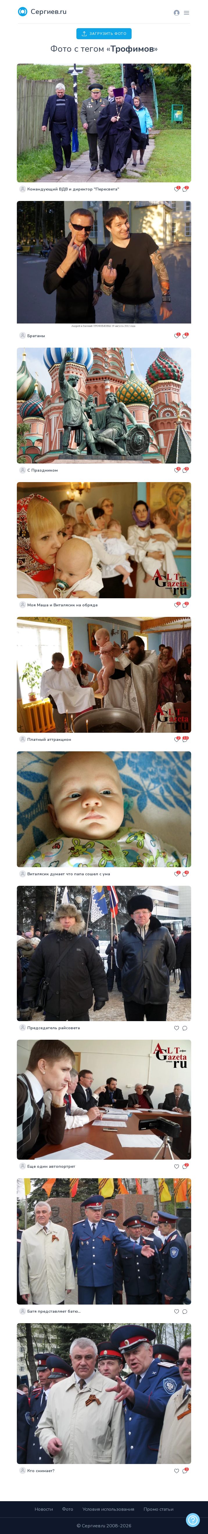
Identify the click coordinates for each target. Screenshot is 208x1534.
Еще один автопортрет (51, 1166)
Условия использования (108, 1509)
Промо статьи (158, 1509)
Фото (67, 1509)
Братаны (36, 336)
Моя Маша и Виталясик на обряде (62, 605)
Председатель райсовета (53, 1028)
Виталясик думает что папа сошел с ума (68, 874)
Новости (44, 1509)
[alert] (193, 1520)
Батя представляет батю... (53, 1311)
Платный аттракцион (49, 739)
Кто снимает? (41, 1471)
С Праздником (42, 470)
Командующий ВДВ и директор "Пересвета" (73, 189)
